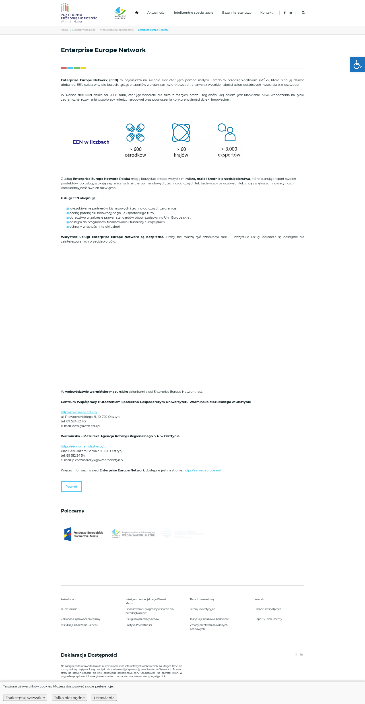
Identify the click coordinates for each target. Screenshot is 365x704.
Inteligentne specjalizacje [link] (193, 13)
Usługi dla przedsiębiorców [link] (142, 618)
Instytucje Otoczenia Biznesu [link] (79, 624)
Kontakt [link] (266, 13)
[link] (357, 64)
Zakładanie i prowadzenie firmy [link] (80, 618)
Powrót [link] (71, 487)
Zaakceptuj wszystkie (25, 697)
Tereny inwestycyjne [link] (202, 609)
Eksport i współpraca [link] (84, 30)
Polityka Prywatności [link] (138, 624)
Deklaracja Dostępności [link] (90, 655)
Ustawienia (104, 697)
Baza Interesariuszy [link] (236, 13)
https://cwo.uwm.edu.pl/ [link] (79, 412)
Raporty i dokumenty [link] (268, 618)
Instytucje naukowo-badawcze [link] (209, 618)
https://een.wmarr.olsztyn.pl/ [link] (82, 446)
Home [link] (64, 30)
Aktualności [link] (156, 13)
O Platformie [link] (69, 609)
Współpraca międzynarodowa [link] (117, 30)
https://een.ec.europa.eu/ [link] (202, 470)
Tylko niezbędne (69, 697)
